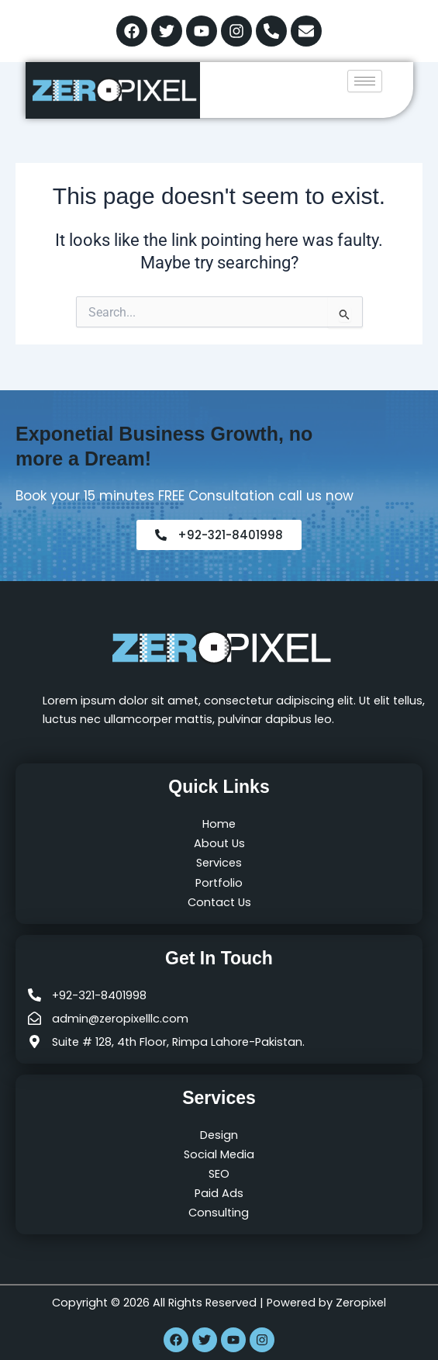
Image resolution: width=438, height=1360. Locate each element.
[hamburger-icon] (364, 81)
